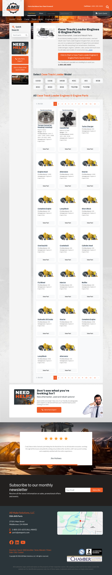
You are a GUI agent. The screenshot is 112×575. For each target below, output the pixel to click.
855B (98, 81)
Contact (21, 552)
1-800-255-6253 (97, 6)
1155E (50, 81)
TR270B (74, 87)
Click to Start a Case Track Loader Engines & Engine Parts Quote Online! (79, 56)
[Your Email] (77, 490)
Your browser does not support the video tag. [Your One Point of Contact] (20, 80)
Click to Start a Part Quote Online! (20, 69)
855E (62, 87)
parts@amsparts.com (20, 532)
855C (38, 87)
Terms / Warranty (39, 550)
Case (26, 19)
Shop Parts (12, 550)
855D (50, 87)
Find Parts (31, 13)
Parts (19, 19)
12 (95, 104)
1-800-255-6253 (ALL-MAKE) (24, 530)
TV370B (86, 87)
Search (20, 550)
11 (90, 104)
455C (74, 81)
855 (86, 81)
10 (86, 104)
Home (12, 19)
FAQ (15, 552)
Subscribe (96, 490)
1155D (38, 81)
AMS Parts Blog (28, 550)
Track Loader (37, 19)
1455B (62, 81)
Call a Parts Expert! (20, 60)
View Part (46, 149)
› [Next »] (98, 104)
